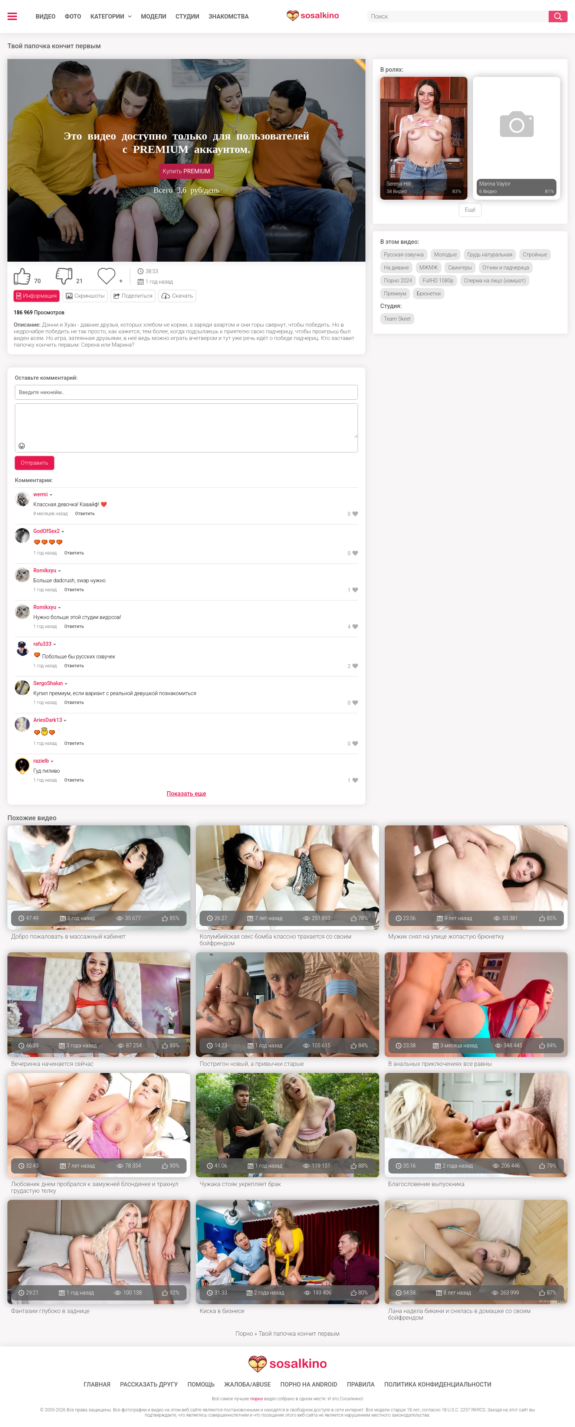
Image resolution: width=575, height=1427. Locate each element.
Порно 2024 (398, 281)
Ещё (470, 209)
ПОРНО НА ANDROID (309, 1384)
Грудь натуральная (489, 255)
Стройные (535, 255)
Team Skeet (397, 319)
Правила (361, 1384)
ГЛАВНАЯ (97, 1384)
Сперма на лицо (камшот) (495, 281)
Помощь (200, 1384)
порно (256, 1398)
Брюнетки (429, 294)
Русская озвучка (404, 255)
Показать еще (186, 793)
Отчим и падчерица (506, 268)
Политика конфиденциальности (438, 1384)
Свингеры (460, 268)
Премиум (395, 294)
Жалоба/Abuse (247, 1384)
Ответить (85, 513)
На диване (396, 268)
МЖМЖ (429, 268)
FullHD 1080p (438, 281)
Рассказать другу (149, 1384)
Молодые (445, 255)
